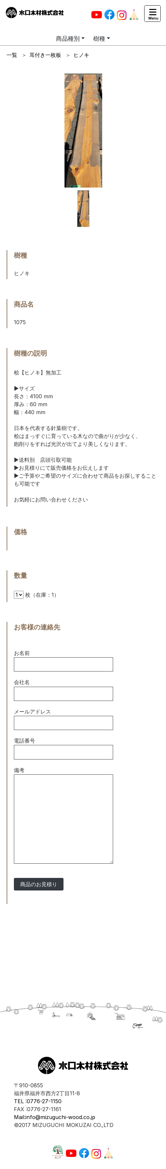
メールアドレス (32, 711)
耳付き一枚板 (45, 55)
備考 (19, 770)
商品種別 (68, 38)
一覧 (12, 55)
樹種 (99, 38)
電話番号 (24, 740)
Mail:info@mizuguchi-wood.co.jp (54, 1117)
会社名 (22, 682)
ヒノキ (81, 55)
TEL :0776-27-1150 (38, 1101)
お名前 (22, 653)
